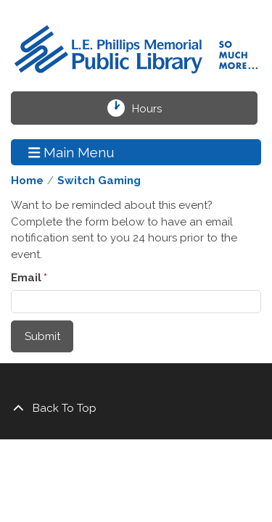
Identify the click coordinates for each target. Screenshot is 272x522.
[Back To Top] (136, 408)
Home (27, 180)
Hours (154, 108)
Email (26, 277)
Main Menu (71, 152)
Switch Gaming (99, 180)
